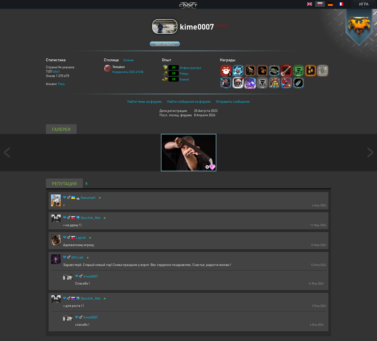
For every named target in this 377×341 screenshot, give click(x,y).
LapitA (81, 237)
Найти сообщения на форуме (188, 101)
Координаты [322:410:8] (127, 72)
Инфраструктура (190, 68)
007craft (77, 257)
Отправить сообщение (233, 101)
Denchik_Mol (90, 218)
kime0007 (90, 276)
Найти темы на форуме (144, 101)
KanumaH (88, 197)
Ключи (128, 60)
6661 (56, 71)
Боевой (184, 79)
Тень (61, 83)
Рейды (184, 73)
